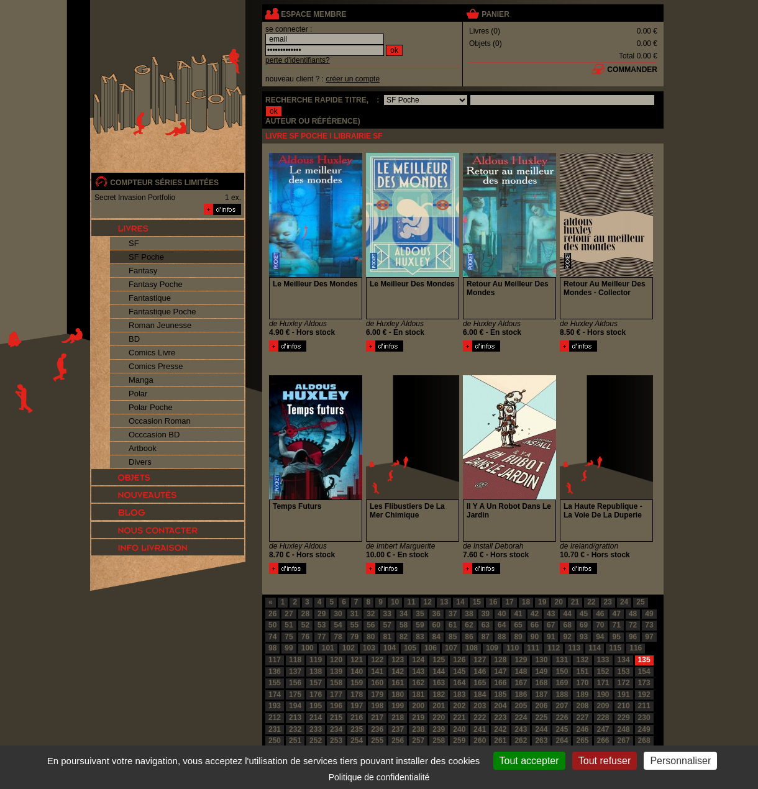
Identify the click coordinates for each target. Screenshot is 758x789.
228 (603, 717)
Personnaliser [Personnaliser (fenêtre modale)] (680, 760)
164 (459, 682)
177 (336, 694)
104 (389, 648)
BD (134, 339)
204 (500, 705)
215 (336, 717)
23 (608, 602)
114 (594, 648)
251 (295, 740)
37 (453, 613)
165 (479, 682)
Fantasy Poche (156, 284)
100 (307, 648)
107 (451, 648)
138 (315, 671)
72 (633, 625)
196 (336, 705)
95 (617, 636)
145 (459, 671)
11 (411, 602)
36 (436, 613)
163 (438, 682)
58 (404, 625)
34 (404, 613)
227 (582, 717)
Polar (138, 393)
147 (500, 671)
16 (493, 602)
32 (371, 613)
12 (428, 602)
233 (315, 729)
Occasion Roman (160, 421)
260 (479, 740)
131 (561, 659)
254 (356, 740)
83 (420, 636)
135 (644, 659)
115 (615, 648)
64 (502, 625)
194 (295, 705)
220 (438, 717)
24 (624, 602)
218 (397, 717)
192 (644, 694)
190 (603, 694)
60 (436, 625)
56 (371, 625)
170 (582, 682)
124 (418, 659)
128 (500, 659)
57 (387, 625)
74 (272, 636)
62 (469, 625)
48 (633, 613)
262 (520, 740)
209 (603, 705)
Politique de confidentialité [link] (379, 777)
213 (295, 717)
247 (603, 729)
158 (336, 682)
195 (315, 705)
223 (500, 717)
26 (272, 613)
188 (561, 694)
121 (356, 659)
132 (582, 659)
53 (321, 625)
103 (369, 648)
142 (397, 671)
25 (640, 602)
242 (500, 729)
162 (418, 682)
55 (354, 625)
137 (295, 671)
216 (356, 717)
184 (479, 694)
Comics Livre (152, 352)
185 (500, 694)
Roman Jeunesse (160, 325)
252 (315, 740)
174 (274, 694)
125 (438, 659)
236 (377, 729)
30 (338, 613)
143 (418, 671)
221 (459, 717)
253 (336, 740)
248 (624, 729)
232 (295, 729)
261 (500, 740)
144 (438, 671)
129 (520, 659)
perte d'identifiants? (297, 60)
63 (486, 625)
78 (338, 636)
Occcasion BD (154, 434)
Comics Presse (156, 366)
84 (436, 636)
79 (354, 636)
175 (295, 694)
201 (438, 705)
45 (584, 613)
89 (518, 636)
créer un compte (353, 79)
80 (371, 636)
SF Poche (146, 257)
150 (561, 671)
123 (397, 659)
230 (644, 717)
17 (509, 602)
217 (377, 717)
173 (644, 682)
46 (600, 613)
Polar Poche (151, 407)
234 (336, 729)
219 (418, 717)
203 (479, 705)
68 (567, 625)
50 (272, 625)
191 (624, 694)
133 (603, 659)
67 (551, 625)
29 (321, 613)
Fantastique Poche (162, 311)
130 (541, 659)
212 (274, 717)
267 (624, 740)
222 (479, 717)
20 (558, 602)
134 (624, 659)
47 (617, 613)
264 (561, 740)
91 (551, 636)
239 (438, 729)
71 (617, 625)
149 (541, 671)
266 (603, 740)
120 (336, 659)
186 (520, 694)
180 (397, 694)
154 (644, 671)
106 (430, 648)
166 (500, 682)
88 (502, 636)
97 (649, 636)
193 (274, 705)
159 (356, 682)
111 (533, 648)
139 (336, 671)
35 (420, 613)
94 (600, 636)
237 (397, 729)
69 (584, 625)
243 (520, 729)
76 (305, 636)
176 (315, 694)
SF (134, 243)
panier (495, 14)
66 (535, 625)
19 (542, 602)
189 (582, 694)
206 (541, 705)
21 (575, 602)
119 (315, 659)
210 (624, 705)
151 (582, 671)
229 (624, 717)
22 (591, 602)
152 (603, 671)
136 (274, 671)
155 (274, 682)
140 (356, 671)
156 (295, 682)
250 (274, 740)
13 (444, 602)
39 (486, 613)
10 (395, 602)
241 (479, 729)
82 (404, 636)
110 (512, 648)
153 (624, 671)
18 (526, 602)
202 (459, 705)
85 (453, 636)
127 (479, 659)
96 (633, 636)
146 (479, 671)
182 (438, 694)
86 (469, 636)
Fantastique (150, 298)
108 (471, 648)
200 (418, 705)
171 (603, 682)
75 (289, 636)
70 (600, 625)
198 (377, 705)
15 (477, 602)
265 (582, 740)
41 (518, 613)
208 (582, 705)
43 (551, 613)
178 (356, 694)
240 (459, 729)
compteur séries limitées (164, 182)
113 (574, 648)
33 (387, 613)
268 (644, 740)
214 (315, 717)
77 (321, 636)
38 (469, 613)
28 (305, 613)
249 (644, 729)
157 (315, 682)
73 (649, 625)
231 (274, 729)
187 (541, 694)
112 (553, 648)
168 (541, 682)
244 (541, 729)
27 (289, 613)
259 (459, 740)
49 (649, 613)
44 (567, 613)
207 (561, 705)
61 (453, 625)
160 (377, 682)
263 (541, 740)
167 (520, 682)
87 (486, 636)
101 (328, 648)
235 (356, 729)
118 (295, 659)
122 (377, 659)
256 (397, 740)
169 (561, 682)
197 (356, 705)
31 (354, 613)
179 (377, 694)
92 (567, 636)
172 (624, 682)
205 (520, 705)
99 (289, 648)
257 (418, 740)
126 (459, 659)
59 (420, 625)
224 (520, 717)
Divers (140, 462)
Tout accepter (529, 760)
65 (518, 625)
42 (535, 613)
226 (561, 717)
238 (418, 729)
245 (561, 729)
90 (535, 636)
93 (584, 636)
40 (502, 613)
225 (541, 717)
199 (397, 705)
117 (274, 659)
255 (377, 740)
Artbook (143, 448)
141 (377, 671)
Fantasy (143, 270)
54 (338, 625)
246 (582, 729)
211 (644, 705)
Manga (141, 380)
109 (492, 648)
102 (348, 648)
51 (289, 625)
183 (459, 694)
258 (438, 740)
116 (635, 648)
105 (410, 648)
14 (460, 602)
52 (305, 625)
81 (387, 636)
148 (520, 671)
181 (418, 694)
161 (397, 682)
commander (632, 69)
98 (272, 648)
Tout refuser (604, 760)
